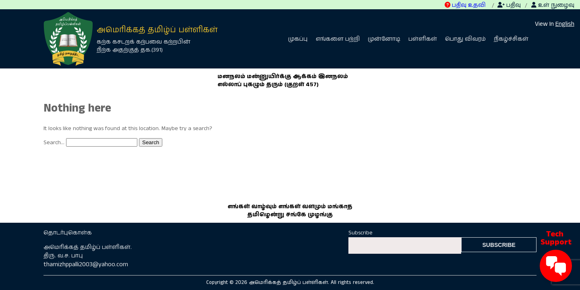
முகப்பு (298, 39)
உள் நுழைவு (552, 5)
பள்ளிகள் (422, 39)
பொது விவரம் (465, 39)
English (564, 24)
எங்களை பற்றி (338, 39)
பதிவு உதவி (465, 5)
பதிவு (509, 5)
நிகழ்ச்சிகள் (511, 39)
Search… (54, 143)
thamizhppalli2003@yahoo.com (86, 264)
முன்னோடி (384, 39)
